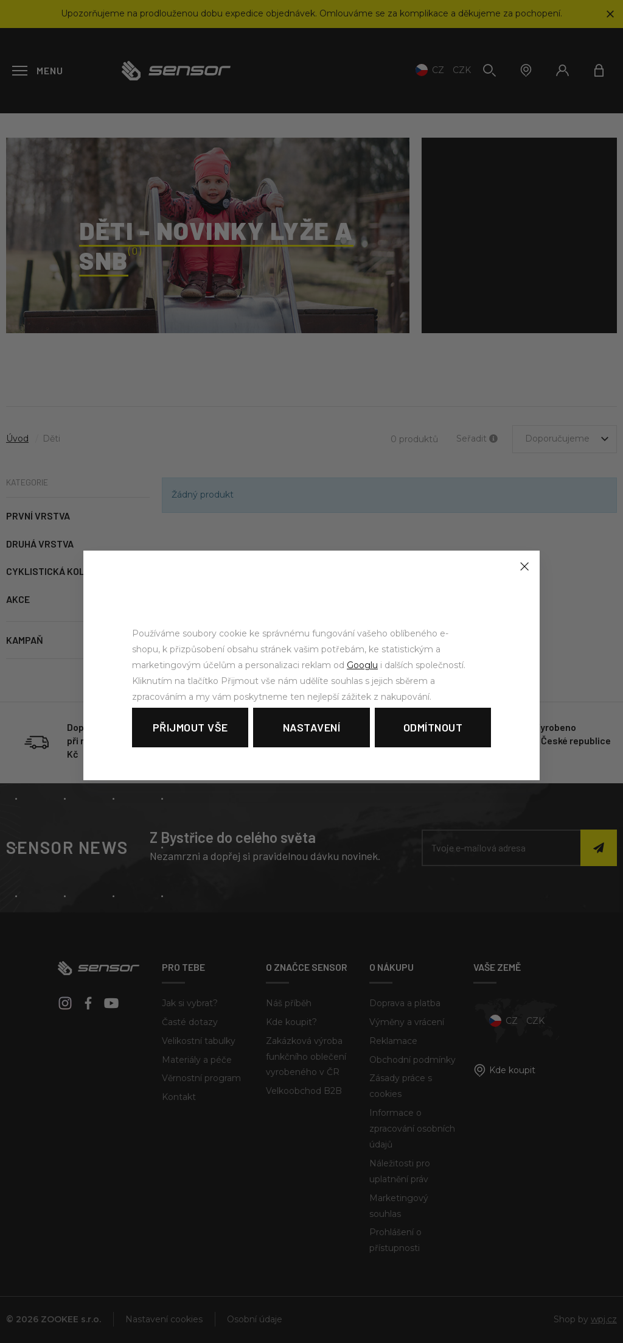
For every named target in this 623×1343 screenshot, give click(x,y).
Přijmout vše (190, 727)
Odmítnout (433, 727)
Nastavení (312, 727)
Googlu (362, 665)
